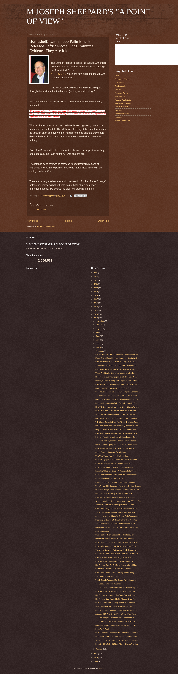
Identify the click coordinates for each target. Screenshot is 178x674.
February (99, 351)
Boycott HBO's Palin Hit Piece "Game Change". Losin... (116, 644)
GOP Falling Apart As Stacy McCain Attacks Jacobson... (117, 460)
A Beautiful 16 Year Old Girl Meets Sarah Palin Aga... (115, 614)
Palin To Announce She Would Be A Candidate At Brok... (117, 542)
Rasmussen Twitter (122, 79)
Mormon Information (103, 531)
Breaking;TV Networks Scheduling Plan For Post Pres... (117, 520)
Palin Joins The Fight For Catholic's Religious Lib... (115, 561)
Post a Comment (39, 210)
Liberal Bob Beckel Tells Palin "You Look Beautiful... (115, 539)
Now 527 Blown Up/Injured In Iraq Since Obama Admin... (117, 445)
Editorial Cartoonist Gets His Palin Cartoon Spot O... (115, 463)
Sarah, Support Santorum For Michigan (110, 452)
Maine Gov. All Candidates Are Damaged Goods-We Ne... (117, 358)
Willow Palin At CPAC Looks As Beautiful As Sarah (114, 606)
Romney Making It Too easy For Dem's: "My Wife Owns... (117, 384)
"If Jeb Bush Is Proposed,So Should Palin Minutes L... (116, 580)
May (98, 340)
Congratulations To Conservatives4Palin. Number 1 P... (116, 625)
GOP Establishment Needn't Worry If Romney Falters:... (117, 475)
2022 (96, 280)
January (99, 649)
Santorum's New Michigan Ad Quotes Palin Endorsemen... (117, 516)
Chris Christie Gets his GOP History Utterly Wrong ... (115, 573)
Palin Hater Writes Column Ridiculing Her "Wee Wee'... (116, 411)
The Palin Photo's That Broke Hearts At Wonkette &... (116, 524)
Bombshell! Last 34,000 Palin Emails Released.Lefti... (116, 403)
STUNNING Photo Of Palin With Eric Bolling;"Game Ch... (117, 554)
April (98, 344)
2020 (96, 288)
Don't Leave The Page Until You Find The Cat (113, 388)
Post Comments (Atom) (46, 226)
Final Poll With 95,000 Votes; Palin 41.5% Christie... (115, 448)
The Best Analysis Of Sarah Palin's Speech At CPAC (115, 618)
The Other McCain (122, 114)
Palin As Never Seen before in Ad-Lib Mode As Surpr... (116, 546)
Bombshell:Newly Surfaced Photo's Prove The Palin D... (117, 369)
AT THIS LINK (59, 74)
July (97, 332)
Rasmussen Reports (123, 103)
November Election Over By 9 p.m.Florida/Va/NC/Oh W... (117, 399)
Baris (117, 76)
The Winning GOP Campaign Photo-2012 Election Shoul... (118, 486)
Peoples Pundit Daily (123, 100)
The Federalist (120, 86)
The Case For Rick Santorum (106, 576)
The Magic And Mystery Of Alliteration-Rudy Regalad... (116, 441)
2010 (96, 657)
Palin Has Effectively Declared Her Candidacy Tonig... (116, 535)
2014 (96, 310)
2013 (96, 314)
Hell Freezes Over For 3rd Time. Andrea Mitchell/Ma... (116, 565)
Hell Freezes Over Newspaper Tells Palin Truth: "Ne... (116, 377)
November (100, 321)
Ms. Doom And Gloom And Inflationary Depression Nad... (117, 426)
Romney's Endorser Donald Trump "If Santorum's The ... (117, 433)
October (99, 325)
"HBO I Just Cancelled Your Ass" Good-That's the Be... (116, 422)
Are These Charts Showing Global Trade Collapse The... (117, 610)
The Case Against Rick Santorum (108, 584)
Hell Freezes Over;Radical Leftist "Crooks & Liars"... (115, 599)
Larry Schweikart (121, 107)
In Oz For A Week (102, 629)
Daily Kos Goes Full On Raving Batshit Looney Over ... (116, 430)
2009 (96, 661)
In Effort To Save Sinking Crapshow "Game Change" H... (117, 354)
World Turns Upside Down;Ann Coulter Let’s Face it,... (116, 414)
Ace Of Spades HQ (122, 121)
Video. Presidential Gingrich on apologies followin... (115, 373)
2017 (96, 299)
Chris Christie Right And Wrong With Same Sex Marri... (116, 509)
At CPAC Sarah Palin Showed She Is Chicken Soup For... (117, 588)
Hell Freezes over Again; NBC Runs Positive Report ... (116, 595)
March (98, 347)
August (99, 329)
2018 (96, 295)
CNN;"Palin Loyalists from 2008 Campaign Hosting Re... (117, 418)
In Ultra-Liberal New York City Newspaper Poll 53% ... (116, 497)
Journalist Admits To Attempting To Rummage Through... (117, 505)
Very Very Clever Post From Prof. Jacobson (112, 456)
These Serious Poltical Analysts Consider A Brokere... (116, 512)
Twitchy (118, 89)
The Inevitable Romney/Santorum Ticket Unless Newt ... (117, 396)
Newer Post (33, 220)
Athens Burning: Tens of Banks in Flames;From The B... (116, 591)
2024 (96, 273)
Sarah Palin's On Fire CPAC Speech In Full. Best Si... (116, 622)
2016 (96, 303)
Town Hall (118, 110)
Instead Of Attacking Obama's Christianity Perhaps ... (115, 482)
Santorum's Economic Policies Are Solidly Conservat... (116, 550)
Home (68, 220)
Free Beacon (120, 96)
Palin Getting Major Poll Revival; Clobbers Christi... (115, 467)
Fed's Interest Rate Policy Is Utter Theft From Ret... (115, 493)
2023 (96, 276)
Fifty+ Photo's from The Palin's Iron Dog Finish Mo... (115, 362)
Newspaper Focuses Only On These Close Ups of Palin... (117, 527)
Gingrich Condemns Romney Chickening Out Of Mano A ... (118, 501)
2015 (96, 306)
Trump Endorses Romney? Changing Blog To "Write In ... (117, 640)
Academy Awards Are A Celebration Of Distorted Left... (116, 366)
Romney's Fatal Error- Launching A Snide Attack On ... (116, 557)
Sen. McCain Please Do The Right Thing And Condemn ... (117, 392)
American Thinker (121, 93)
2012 (96, 318)
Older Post (103, 220)
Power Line (119, 83)
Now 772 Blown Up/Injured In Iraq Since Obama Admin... (117, 407)
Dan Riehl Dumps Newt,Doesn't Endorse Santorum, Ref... (117, 490)
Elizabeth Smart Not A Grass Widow (109, 479)
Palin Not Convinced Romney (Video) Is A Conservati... (116, 603)
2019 (96, 292)
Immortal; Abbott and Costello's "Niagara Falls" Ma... (115, 471)
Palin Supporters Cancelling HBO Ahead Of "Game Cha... (117, 633)
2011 (96, 654)
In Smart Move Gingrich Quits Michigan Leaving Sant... (116, 437)
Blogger (101, 669)
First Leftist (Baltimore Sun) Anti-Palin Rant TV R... (114, 569)
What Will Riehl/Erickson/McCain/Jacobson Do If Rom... (117, 636)
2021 (96, 284)
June (98, 336)
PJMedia (118, 117)
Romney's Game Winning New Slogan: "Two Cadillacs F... (117, 381)
